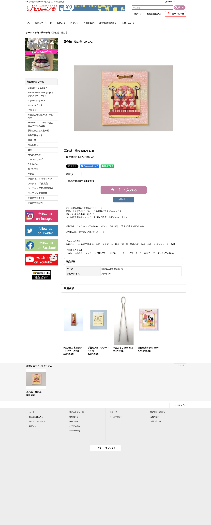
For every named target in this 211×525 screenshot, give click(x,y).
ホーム (31, 412)
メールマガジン (116, 417)
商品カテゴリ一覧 (76, 412)
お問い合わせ (155, 421)
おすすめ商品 (74, 426)
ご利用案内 (154, 417)
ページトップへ (179, 405)
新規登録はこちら (154, 14)
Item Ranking (74, 431)
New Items (73, 421)
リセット (181, 365)
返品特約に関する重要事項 (81, 181)
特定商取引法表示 (157, 412)
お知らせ (113, 412)
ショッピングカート (37, 421)
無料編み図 (73, 417)
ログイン (137, 14)
